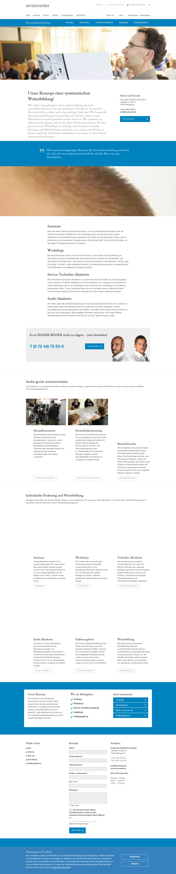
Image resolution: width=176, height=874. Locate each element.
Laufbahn (120, 700)
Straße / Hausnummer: (78, 774)
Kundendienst (67, 16)
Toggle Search (149, 5)
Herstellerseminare (44, 431)
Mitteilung (73, 790)
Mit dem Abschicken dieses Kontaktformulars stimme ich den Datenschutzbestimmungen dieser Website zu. (87, 814)
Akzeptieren (135, 857)
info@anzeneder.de (137, 5)
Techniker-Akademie (104, 23)
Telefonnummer (75, 765)
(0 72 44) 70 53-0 (48, 347)
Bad (28, 16)
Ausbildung (123, 23)
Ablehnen (135, 864)
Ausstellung (145, 16)
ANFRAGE (80, 16)
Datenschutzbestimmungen (78, 824)
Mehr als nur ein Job (124, 711)
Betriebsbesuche (126, 444)
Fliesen (46, 16)
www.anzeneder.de (118, 769)
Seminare (70, 23)
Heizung (36, 16)
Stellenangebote (141, 23)
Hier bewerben (128, 119)
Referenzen (133, 16)
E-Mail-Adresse (75, 757)
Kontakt (99, 5)
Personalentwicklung (38, 23)
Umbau (55, 16)
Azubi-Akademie (43, 640)
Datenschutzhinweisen (61, 868)
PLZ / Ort (73, 782)
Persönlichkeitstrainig (88, 478)
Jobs (121, 16)
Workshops (84, 23)
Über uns (110, 16)
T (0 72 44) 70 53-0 (116, 5)
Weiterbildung (125, 640)
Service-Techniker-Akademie (68, 274)
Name (71, 748)
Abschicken (76, 830)
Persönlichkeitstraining (88, 431)
